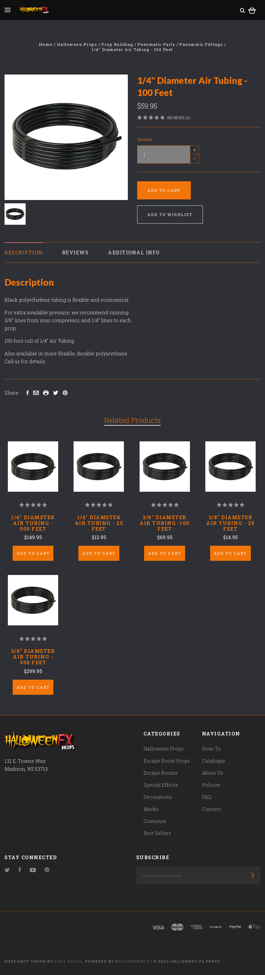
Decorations (158, 797)
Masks (151, 809)
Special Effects (161, 785)
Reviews (75, 252)
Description (24, 252)
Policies (211, 785)
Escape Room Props (167, 760)
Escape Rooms (161, 773)
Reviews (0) (178, 117)
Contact (211, 809)
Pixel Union (68, 961)
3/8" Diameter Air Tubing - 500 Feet (33, 656)
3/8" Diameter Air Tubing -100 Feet (165, 523)
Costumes (155, 821)
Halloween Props (164, 748)
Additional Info (134, 252)
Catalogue (213, 760)
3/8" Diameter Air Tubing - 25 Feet (230, 523)
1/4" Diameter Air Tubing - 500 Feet (33, 523)
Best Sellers (157, 833)
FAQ (206, 797)
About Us (212, 773)
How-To (211, 748)
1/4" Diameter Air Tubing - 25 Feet (99, 523)
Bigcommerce (132, 961)
